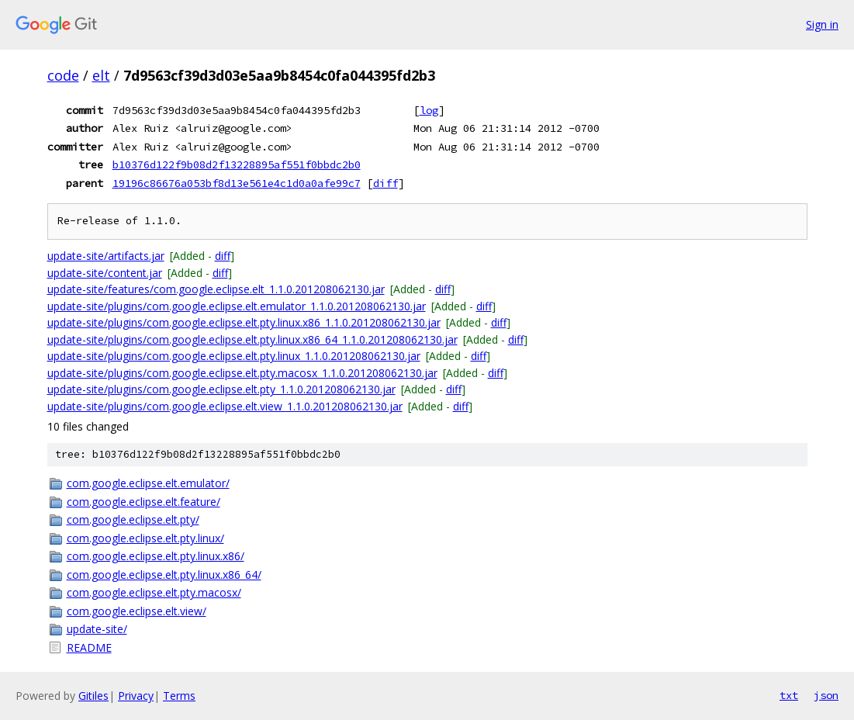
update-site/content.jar (104, 272)
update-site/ (97, 628)
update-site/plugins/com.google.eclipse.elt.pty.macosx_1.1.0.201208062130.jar (242, 372)
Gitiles (93, 695)
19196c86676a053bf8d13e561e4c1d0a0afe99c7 (236, 183)
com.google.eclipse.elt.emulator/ (148, 483)
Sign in (822, 24)
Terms (179, 695)
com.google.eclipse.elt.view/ (136, 611)
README (89, 647)
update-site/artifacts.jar (105, 255)
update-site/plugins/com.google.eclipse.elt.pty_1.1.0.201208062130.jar (221, 389)
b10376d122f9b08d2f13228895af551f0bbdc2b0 (236, 164)
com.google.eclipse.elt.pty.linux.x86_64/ (164, 574)
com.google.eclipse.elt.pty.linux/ (145, 538)
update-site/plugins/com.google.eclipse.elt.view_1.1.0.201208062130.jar (225, 406)
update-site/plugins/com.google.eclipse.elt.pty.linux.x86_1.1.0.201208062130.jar (244, 322)
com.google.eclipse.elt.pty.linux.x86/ (155, 556)
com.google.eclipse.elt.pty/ (133, 519)
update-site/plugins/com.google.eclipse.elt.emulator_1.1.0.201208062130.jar (236, 306)
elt (101, 75)
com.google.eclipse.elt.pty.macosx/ (154, 592)
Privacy (136, 695)
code (63, 75)
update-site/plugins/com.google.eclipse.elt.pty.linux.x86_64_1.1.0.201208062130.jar (252, 339)
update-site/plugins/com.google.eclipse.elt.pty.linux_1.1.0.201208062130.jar (233, 355)
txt (789, 695)
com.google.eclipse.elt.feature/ (143, 501)
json (826, 695)
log (429, 110)
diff (385, 183)
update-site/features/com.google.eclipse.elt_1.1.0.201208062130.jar (216, 289)
